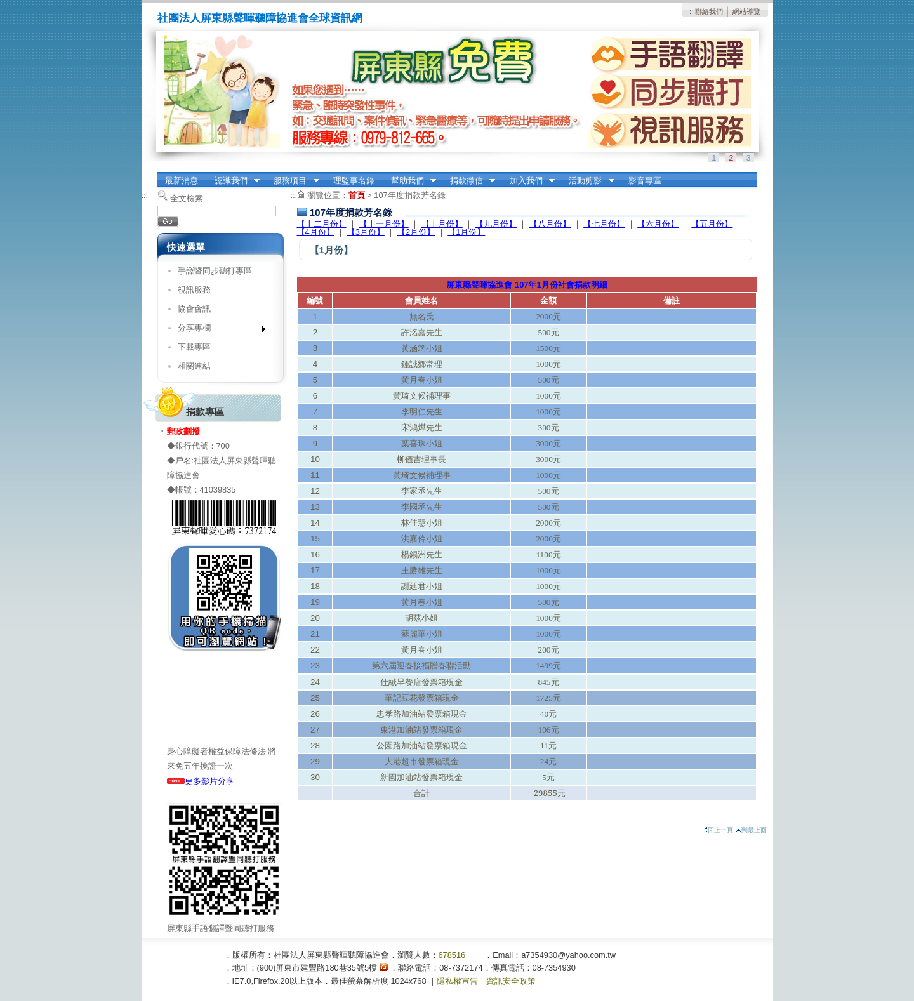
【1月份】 (466, 232)
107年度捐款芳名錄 (409, 195)
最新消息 (181, 180)
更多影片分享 (200, 781)
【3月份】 (366, 232)
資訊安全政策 (511, 981)
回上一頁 (718, 829)
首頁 (356, 195)
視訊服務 (194, 290)
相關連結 (194, 366)
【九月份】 (496, 224)
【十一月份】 (384, 224)
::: (692, 11)
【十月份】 (442, 224)
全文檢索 (186, 198)
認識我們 (233, 181)
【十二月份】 (322, 224)
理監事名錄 (353, 180)
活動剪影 (587, 181)
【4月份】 (315, 232)
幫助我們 (409, 181)
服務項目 (292, 181)
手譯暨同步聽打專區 (215, 270)
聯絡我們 (709, 11)
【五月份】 (711, 224)
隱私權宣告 (457, 981)
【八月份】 (550, 224)
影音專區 (644, 180)
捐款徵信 (468, 181)
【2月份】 (416, 232)
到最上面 (751, 829)
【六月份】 (658, 224)
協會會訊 (194, 309)
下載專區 (194, 347)
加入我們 (528, 181)
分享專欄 (217, 330)
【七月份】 (604, 224)
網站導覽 (746, 11)
